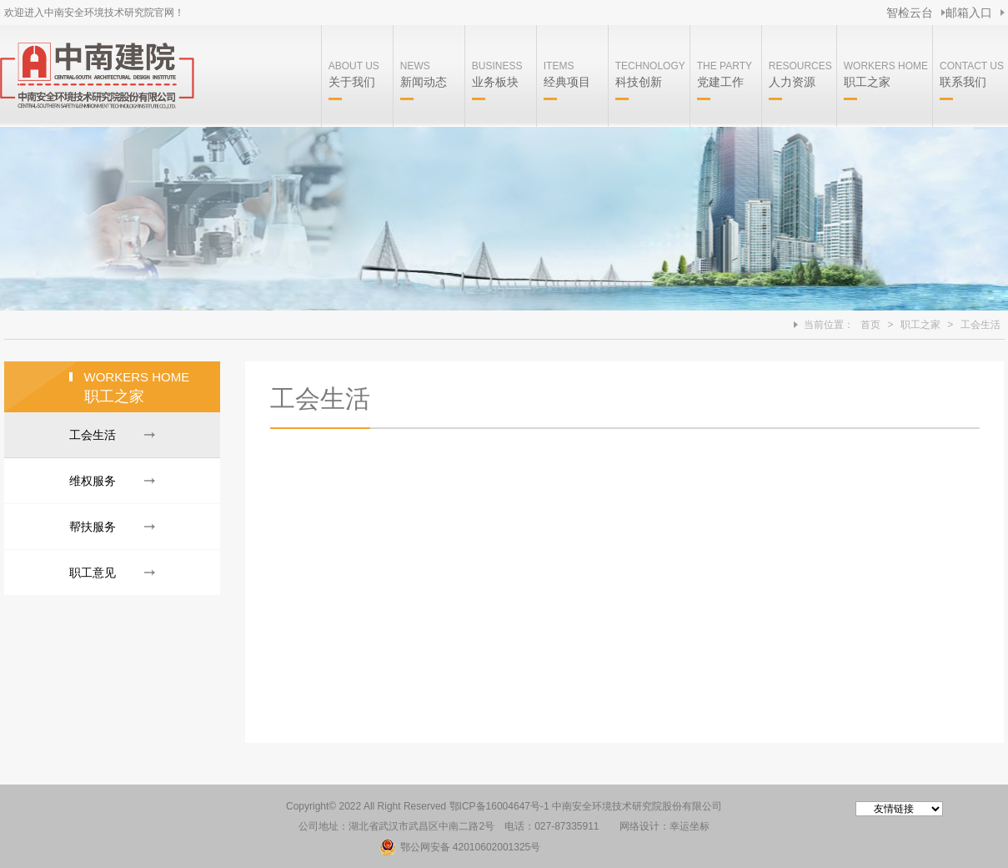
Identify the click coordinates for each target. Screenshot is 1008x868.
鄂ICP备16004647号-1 (499, 806)
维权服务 (92, 480)
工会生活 (980, 325)
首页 (870, 325)
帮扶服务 (92, 526)
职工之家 (920, 325)
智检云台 (909, 12)
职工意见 (92, 572)
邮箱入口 (968, 12)
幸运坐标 (689, 826)
